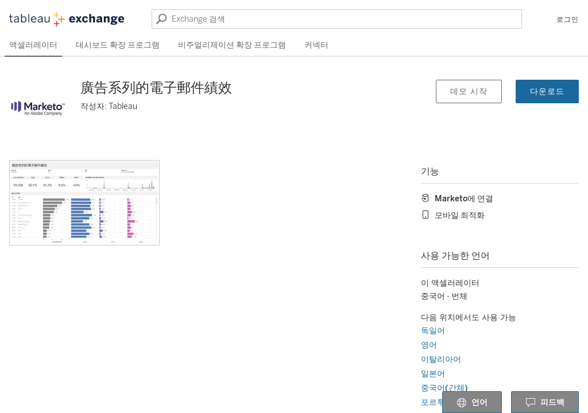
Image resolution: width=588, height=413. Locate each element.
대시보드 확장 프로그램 (118, 45)
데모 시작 (469, 91)
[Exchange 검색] (337, 19)
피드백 (544, 403)
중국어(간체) (444, 388)
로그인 (567, 19)
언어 (472, 403)
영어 (429, 345)
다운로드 (547, 91)
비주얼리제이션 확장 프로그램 (232, 45)
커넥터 (316, 45)
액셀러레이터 (33, 45)
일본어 (433, 374)
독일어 (433, 331)
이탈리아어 (441, 359)
